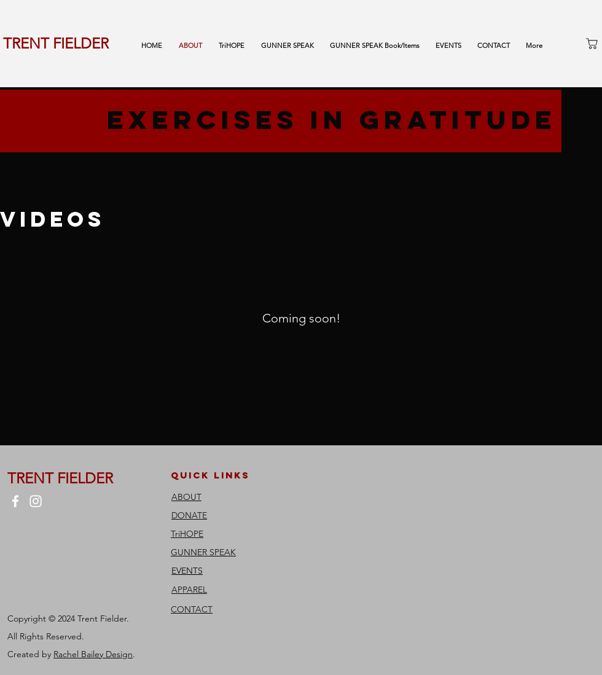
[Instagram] (36, 501)
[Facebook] (15, 501)
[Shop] (591, 43)
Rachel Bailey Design (93, 654)
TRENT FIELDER (56, 43)
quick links (210, 475)
